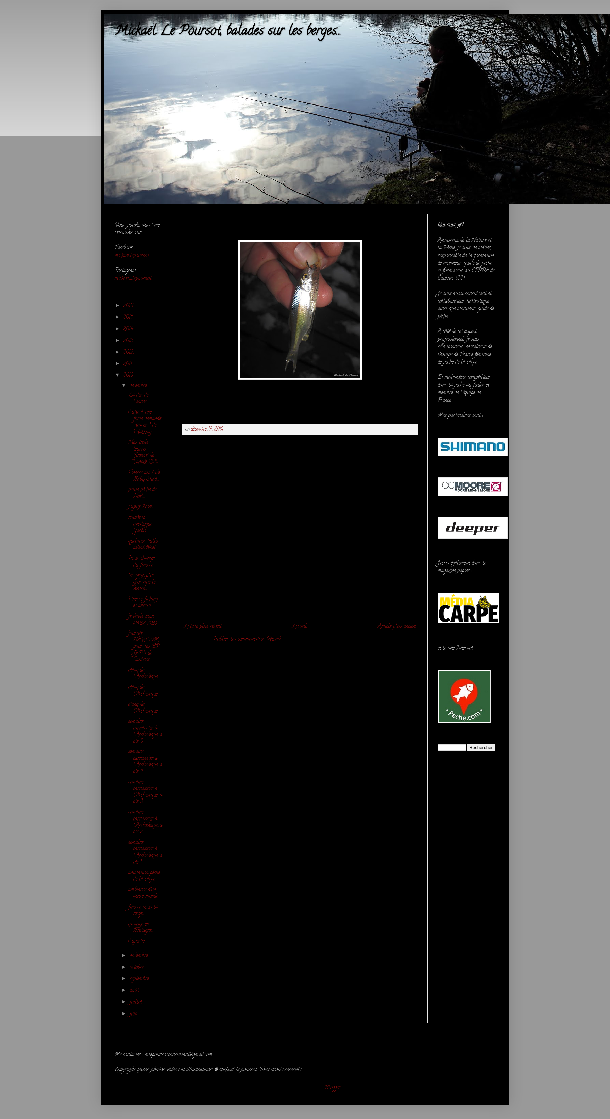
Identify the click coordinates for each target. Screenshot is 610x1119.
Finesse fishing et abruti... (143, 602)
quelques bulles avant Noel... (143, 544)
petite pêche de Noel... (142, 493)
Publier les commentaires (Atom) (247, 639)
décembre (139, 386)
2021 (129, 306)
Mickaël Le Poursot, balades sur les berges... (228, 32)
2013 (129, 341)
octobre (138, 967)
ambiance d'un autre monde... (144, 893)
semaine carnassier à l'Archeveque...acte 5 (145, 732)
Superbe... (137, 941)
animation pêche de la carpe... (144, 876)
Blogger (332, 1088)
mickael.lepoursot (132, 256)
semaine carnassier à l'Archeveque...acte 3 (145, 792)
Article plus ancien (397, 626)
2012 (129, 352)
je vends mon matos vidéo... (143, 620)
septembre (140, 979)
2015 (129, 317)
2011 (128, 364)
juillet (136, 1002)
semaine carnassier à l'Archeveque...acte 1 (145, 852)
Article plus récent (202, 626)
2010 (128, 376)
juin (134, 1014)
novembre (140, 956)
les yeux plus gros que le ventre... (141, 582)
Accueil (299, 626)
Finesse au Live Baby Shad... (144, 476)
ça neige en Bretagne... (140, 927)
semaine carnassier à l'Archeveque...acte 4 (145, 762)
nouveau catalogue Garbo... (140, 524)
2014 (129, 329)
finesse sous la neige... (143, 910)
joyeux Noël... (141, 507)
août (135, 991)
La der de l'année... (138, 398)
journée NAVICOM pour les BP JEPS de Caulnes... (143, 647)
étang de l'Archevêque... (144, 673)
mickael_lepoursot (133, 279)
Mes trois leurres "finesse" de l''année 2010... (144, 453)
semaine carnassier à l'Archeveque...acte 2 (145, 822)
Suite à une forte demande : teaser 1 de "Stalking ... (144, 422)
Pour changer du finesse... (142, 561)
